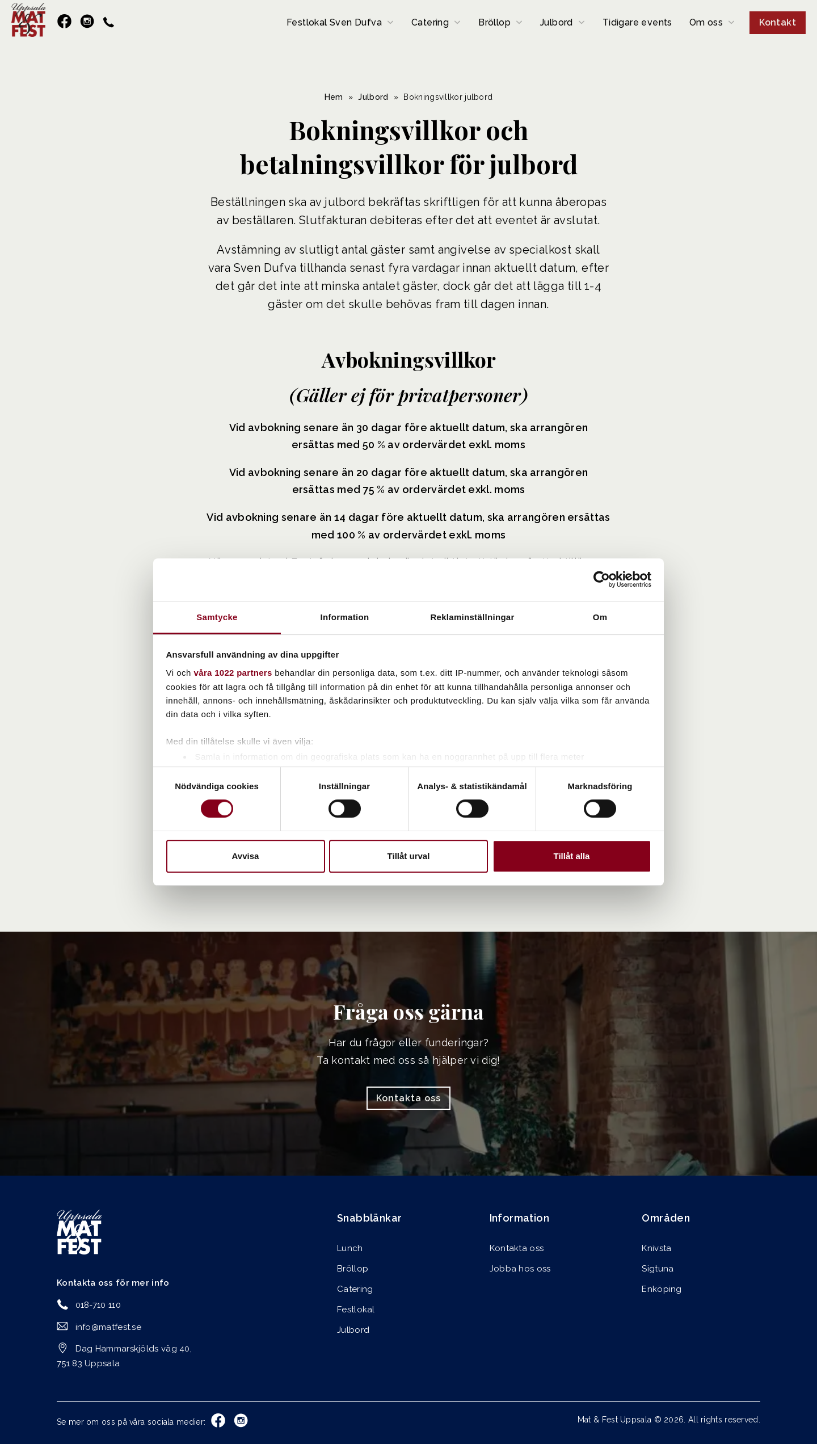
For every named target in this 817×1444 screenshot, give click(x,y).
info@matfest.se (108, 1327)
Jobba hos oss (520, 1269)
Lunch (350, 1248)
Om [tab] (600, 617)
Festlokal (356, 1309)
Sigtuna (657, 1269)
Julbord (556, 22)
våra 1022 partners (233, 672)
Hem (334, 97)
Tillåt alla (572, 856)
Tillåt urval (409, 856)
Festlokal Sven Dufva (334, 22)
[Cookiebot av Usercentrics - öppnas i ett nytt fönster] (601, 579)
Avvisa (245, 856)
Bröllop (494, 22)
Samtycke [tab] (216, 617)
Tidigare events (637, 22)
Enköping (661, 1289)
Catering (430, 22)
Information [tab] (345, 617)
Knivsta (656, 1248)
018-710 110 (98, 1305)
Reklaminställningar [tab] (472, 617)
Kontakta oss (408, 1098)
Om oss (706, 22)
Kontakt (777, 22)
